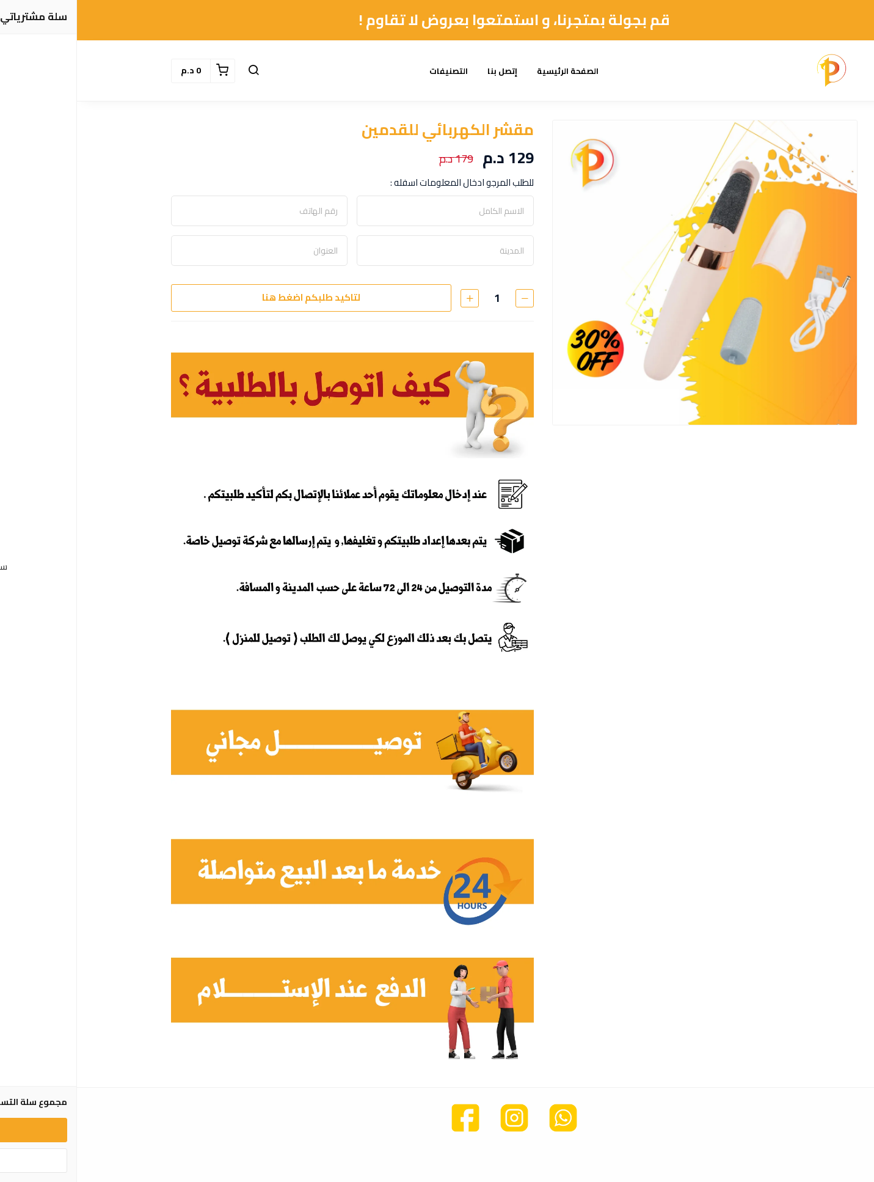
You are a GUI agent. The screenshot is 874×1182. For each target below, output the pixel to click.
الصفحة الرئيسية (491, 71)
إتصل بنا (425, 71)
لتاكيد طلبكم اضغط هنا (234, 297)
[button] (176, 71)
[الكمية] (420, 298)
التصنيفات (371, 71)
